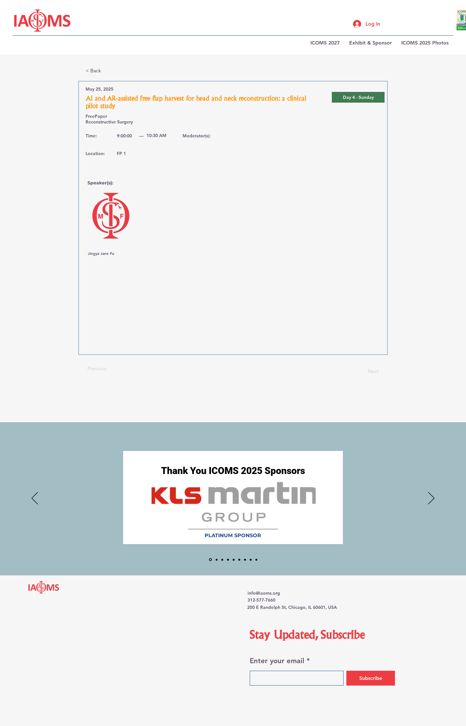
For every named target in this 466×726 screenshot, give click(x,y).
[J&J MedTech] (222, 560)
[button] (358, 97)
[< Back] (106, 70)
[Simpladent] (256, 560)
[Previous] (108, 368)
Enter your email (277, 660)
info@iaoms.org (264, 593)
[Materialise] (245, 560)
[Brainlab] (217, 560)
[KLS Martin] (210, 559)
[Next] (363, 371)
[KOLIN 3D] (228, 560)
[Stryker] (234, 560)
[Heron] (239, 560)
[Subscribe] (370, 678)
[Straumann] (251, 560)
